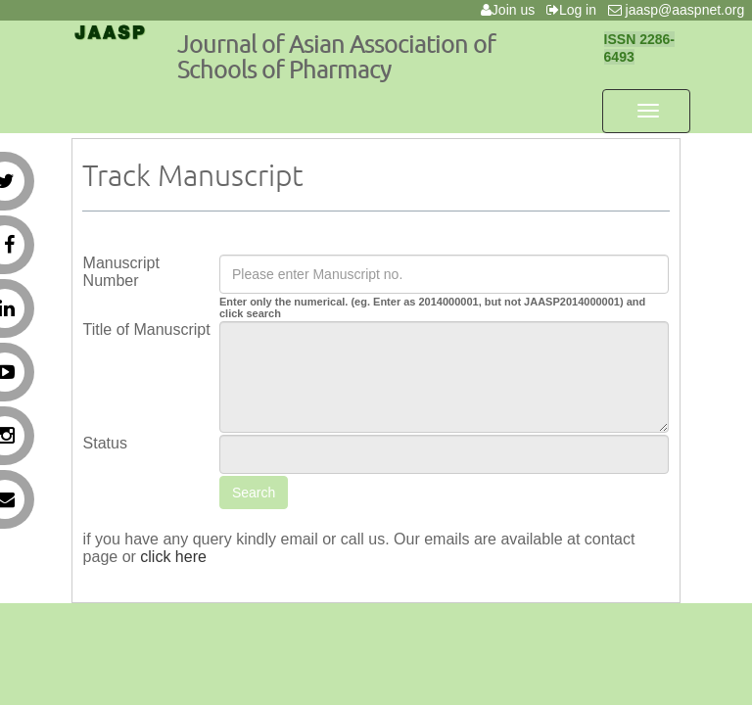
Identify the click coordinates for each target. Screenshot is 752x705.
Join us (511, 10)
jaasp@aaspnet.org (680, 10)
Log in (575, 10)
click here (173, 556)
